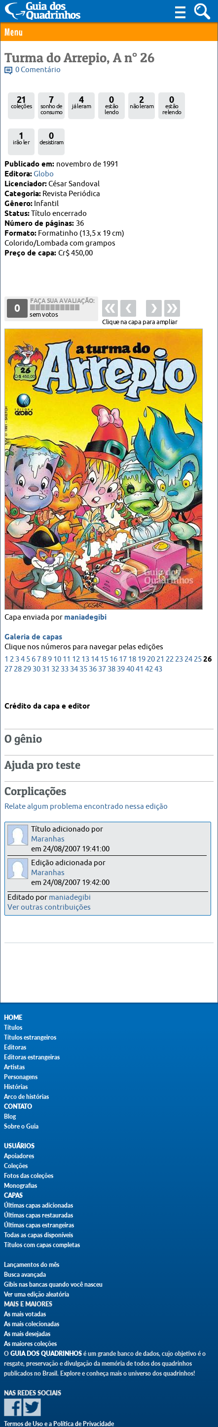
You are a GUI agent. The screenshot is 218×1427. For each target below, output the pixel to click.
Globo (44, 174)
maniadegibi (85, 584)
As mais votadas (25, 1314)
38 (111, 635)
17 (123, 625)
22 (170, 625)
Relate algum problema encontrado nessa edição (86, 806)
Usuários (19, 1146)
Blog (10, 1116)
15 (104, 625)
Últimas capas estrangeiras (39, 1225)
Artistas (14, 1067)
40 (130, 635)
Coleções (16, 1166)
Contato (18, 1106)
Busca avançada (25, 1274)
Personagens (20, 1077)
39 (121, 635)
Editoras (15, 1047)
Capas (13, 1195)
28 (18, 635)
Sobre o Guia (21, 1126)
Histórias (16, 1087)
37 (102, 635)
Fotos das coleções (28, 1175)
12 (76, 625)
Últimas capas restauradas (38, 1215)
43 (158, 635)
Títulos (13, 1027)
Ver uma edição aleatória (36, 1294)
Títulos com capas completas (42, 1245)
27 (8, 635)
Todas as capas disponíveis (38, 1235)
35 (83, 635)
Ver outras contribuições (49, 907)
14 (95, 625)
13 (85, 625)
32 (55, 635)
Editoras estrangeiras (32, 1057)
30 (36, 635)
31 (46, 635)
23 (179, 625)
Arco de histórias (26, 1096)
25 (198, 625)
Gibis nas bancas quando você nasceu (53, 1284)
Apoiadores (19, 1156)
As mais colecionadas (31, 1324)
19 (141, 625)
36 (93, 635)
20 (151, 625)
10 (57, 625)
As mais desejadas (27, 1334)
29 (27, 635)
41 (140, 635)
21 (160, 625)
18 (132, 625)
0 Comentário (38, 70)
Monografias (20, 1185)
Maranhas (48, 839)
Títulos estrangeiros (30, 1037)
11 (67, 625)
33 (65, 635)
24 (188, 625)
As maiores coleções (30, 1343)
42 (149, 635)
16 (113, 625)
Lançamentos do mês (31, 1264)
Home (13, 1017)
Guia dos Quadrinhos (46, 1353)
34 (74, 635)
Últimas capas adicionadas (38, 1205)
